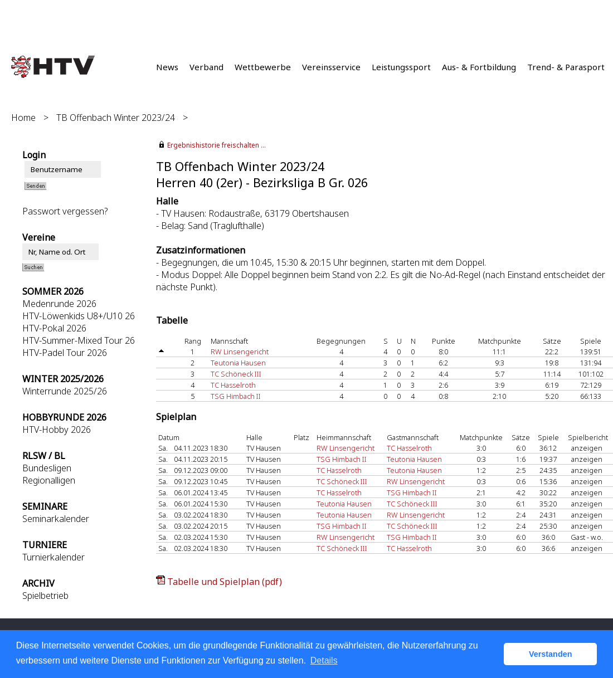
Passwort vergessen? (65, 211)
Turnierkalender (53, 557)
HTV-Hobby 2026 (56, 429)
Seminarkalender (55, 519)
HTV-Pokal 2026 (54, 328)
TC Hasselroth (233, 385)
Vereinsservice (331, 66)
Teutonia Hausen (238, 363)
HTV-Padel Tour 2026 (64, 353)
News (167, 66)
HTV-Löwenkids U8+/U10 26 (78, 316)
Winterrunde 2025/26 (64, 391)
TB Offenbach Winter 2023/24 (115, 117)
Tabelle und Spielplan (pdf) (224, 581)
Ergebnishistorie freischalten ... (216, 145)
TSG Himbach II (236, 396)
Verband (206, 66)
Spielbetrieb (45, 595)
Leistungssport (401, 66)
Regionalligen (48, 480)
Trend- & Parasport (566, 66)
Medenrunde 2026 (59, 303)
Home (23, 117)
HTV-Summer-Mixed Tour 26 (78, 340)
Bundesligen (46, 468)
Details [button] (324, 660)
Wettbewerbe (263, 66)
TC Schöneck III (236, 374)
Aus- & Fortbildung (479, 66)
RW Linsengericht (240, 352)
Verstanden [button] (550, 654)
